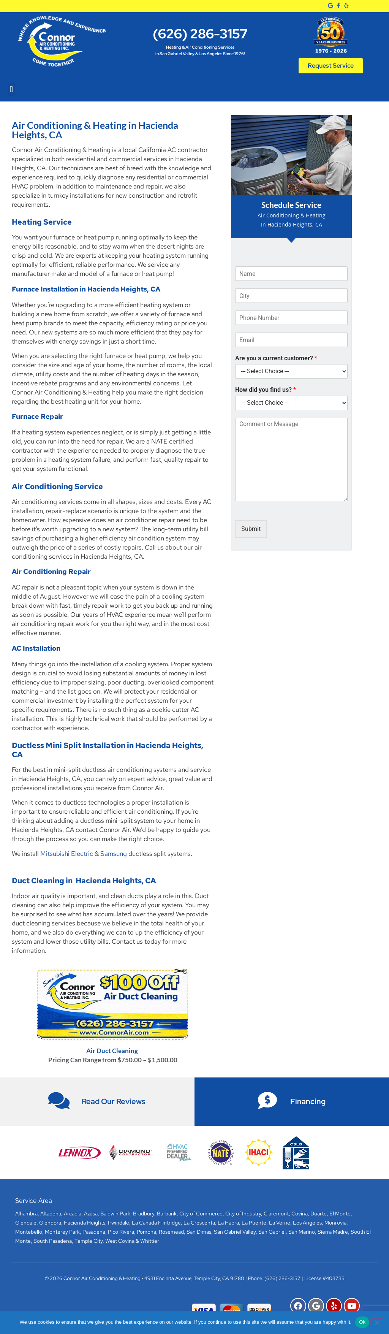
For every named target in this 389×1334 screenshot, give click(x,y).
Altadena (50, 1213)
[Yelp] (346, 5)
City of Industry (243, 1213)
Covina (299, 1213)
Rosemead (171, 1231)
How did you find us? (265, 389)
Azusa (91, 1213)
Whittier (149, 1240)
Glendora (50, 1222)
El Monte (340, 1213)
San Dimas (199, 1231)
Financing (308, 1101)
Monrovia (335, 1222)
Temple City (88, 1240)
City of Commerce (201, 1213)
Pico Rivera (121, 1231)
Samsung (113, 853)
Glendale (25, 1222)
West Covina (119, 1240)
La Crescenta (199, 1222)
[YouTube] (352, 1306)
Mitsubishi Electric (66, 853)
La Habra (228, 1222)
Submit (251, 528)
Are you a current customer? (276, 358)
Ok (362, 1322)
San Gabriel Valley (235, 1231)
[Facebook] (338, 5)
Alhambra (26, 1213)
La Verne (279, 1222)
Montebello (28, 1231)
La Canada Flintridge (156, 1222)
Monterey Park (62, 1231)
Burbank (167, 1213)
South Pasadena (52, 1240)
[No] (376, 1321)
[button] (11, 89)
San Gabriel (272, 1231)
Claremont (276, 1213)
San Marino (301, 1231)
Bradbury (143, 1213)
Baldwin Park (115, 1213)
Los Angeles (307, 1222)
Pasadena (93, 1231)
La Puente (254, 1222)
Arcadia (72, 1213)
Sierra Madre (333, 1231)
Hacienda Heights (84, 1222)
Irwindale (118, 1222)
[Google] (331, 5)
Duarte (318, 1213)
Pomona (146, 1231)
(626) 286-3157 (200, 34)
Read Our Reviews (113, 1101)
